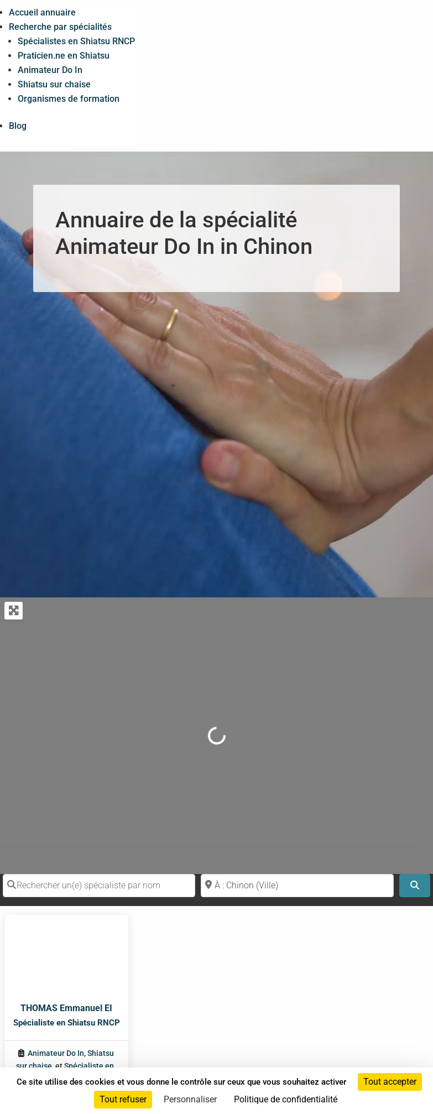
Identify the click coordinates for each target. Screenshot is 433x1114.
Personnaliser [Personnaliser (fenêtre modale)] (190, 1099)
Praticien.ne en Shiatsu (63, 55)
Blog (18, 126)
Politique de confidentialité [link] (285, 1099)
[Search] (414, 885)
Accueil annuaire (42, 12)
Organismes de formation (68, 98)
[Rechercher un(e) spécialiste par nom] (99, 885)
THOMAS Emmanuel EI (66, 1008)
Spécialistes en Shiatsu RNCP (76, 41)
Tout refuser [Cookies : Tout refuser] (123, 1099)
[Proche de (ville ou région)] (297, 885)
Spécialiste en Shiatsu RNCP (66, 1023)
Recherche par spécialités (60, 27)
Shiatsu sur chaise (54, 84)
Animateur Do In (50, 70)
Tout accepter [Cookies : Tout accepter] (389, 1081)
